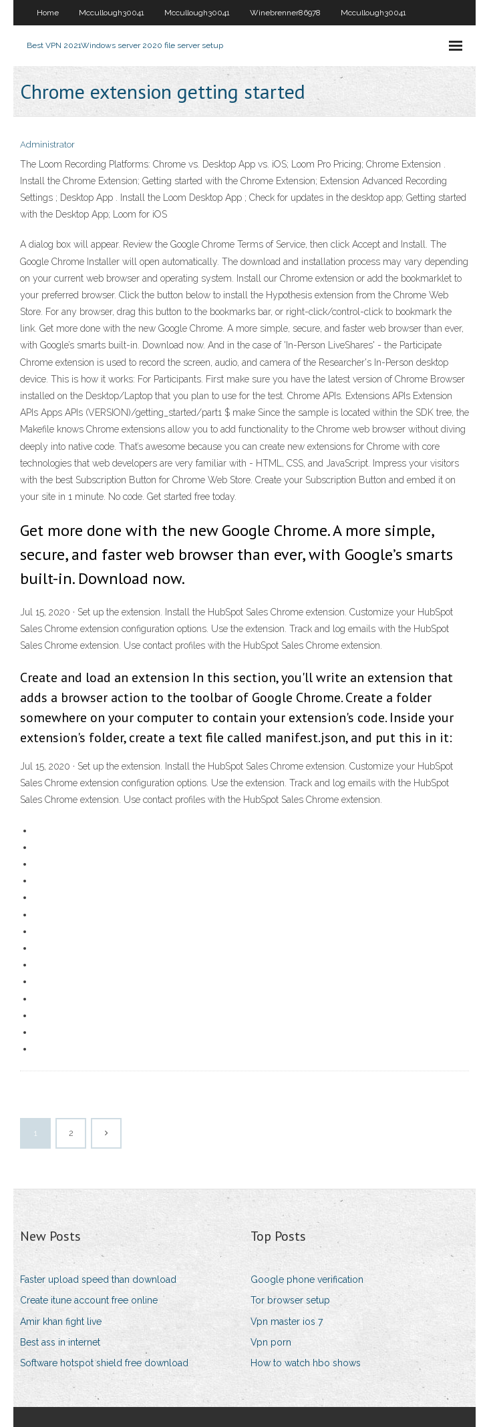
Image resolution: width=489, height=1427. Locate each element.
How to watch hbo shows (306, 1363)
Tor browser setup (290, 1300)
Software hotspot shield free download (104, 1363)
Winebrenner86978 (285, 12)
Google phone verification (307, 1279)
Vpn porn (271, 1342)
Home (48, 12)
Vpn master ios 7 (287, 1321)
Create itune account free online (89, 1300)
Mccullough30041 (111, 12)
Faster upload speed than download (98, 1279)
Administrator (47, 144)
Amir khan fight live (61, 1321)
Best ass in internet (60, 1342)
